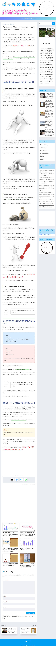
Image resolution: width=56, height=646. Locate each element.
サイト (4, 607)
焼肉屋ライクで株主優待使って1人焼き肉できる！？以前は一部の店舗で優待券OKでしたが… (46, 178)
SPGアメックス (43, 140)
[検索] (53, 23)
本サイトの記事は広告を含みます (28, 18)
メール (5, 602)
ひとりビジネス (32, 484)
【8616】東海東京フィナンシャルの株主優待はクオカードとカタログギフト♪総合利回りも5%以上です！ (46, 164)
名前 (4, 596)
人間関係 (42, 149)
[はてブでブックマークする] (21, 479)
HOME (28, 641)
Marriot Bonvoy (43, 138)
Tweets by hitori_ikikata (44, 220)
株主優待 (42, 151)
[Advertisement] (19, 464)
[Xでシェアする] (11, 479)
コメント (5, 580)
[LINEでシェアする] (26, 479)
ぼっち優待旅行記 (44, 146)
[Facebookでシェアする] (16, 479)
